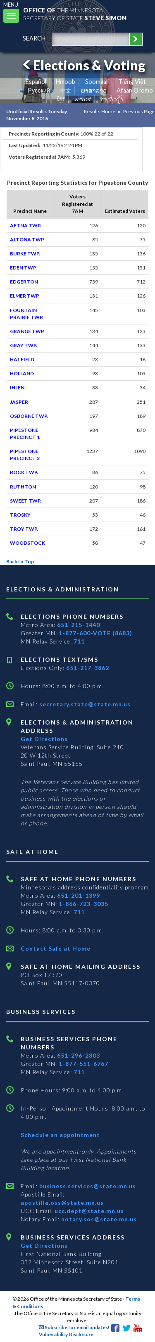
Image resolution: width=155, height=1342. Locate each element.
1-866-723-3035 (83, 903)
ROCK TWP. (24, 472)
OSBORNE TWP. (29, 416)
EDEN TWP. (23, 268)
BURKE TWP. (25, 253)
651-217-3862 (87, 667)
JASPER (19, 402)
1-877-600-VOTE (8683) (95, 632)
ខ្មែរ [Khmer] (61, 98)
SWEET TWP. (25, 501)
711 (79, 641)
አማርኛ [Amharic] (83, 98)
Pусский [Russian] (39, 90)
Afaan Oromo (135, 90)
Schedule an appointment (60, 1134)
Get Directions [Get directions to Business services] (44, 1245)
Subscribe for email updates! (74, 1327)
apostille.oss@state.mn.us (62, 1202)
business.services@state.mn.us (87, 1185)
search (34, 38)
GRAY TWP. (23, 345)
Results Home (99, 111)
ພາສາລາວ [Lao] (94, 90)
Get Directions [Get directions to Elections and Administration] (44, 738)
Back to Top (20, 561)
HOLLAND (22, 373)
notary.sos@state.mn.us (98, 1219)
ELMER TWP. (25, 296)
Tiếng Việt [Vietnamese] (132, 81)
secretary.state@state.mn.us (84, 704)
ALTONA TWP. (27, 239)
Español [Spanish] (36, 81)
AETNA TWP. (25, 225)
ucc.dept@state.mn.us (88, 1210)
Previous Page (139, 111)
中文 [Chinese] (65, 90)
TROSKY (20, 515)
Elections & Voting (82, 65)
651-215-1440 (78, 624)
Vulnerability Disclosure (66, 1334)
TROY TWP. (24, 529)
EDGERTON (24, 282)
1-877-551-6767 (83, 1063)
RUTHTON (23, 487)
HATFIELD (22, 359)
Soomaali (97, 81)
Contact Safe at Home (56, 948)
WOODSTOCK (27, 543)
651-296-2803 (78, 1055)
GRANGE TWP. (27, 331)
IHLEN (17, 387)
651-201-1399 (78, 895)
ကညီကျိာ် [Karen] (112, 98)
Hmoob (65, 81)
